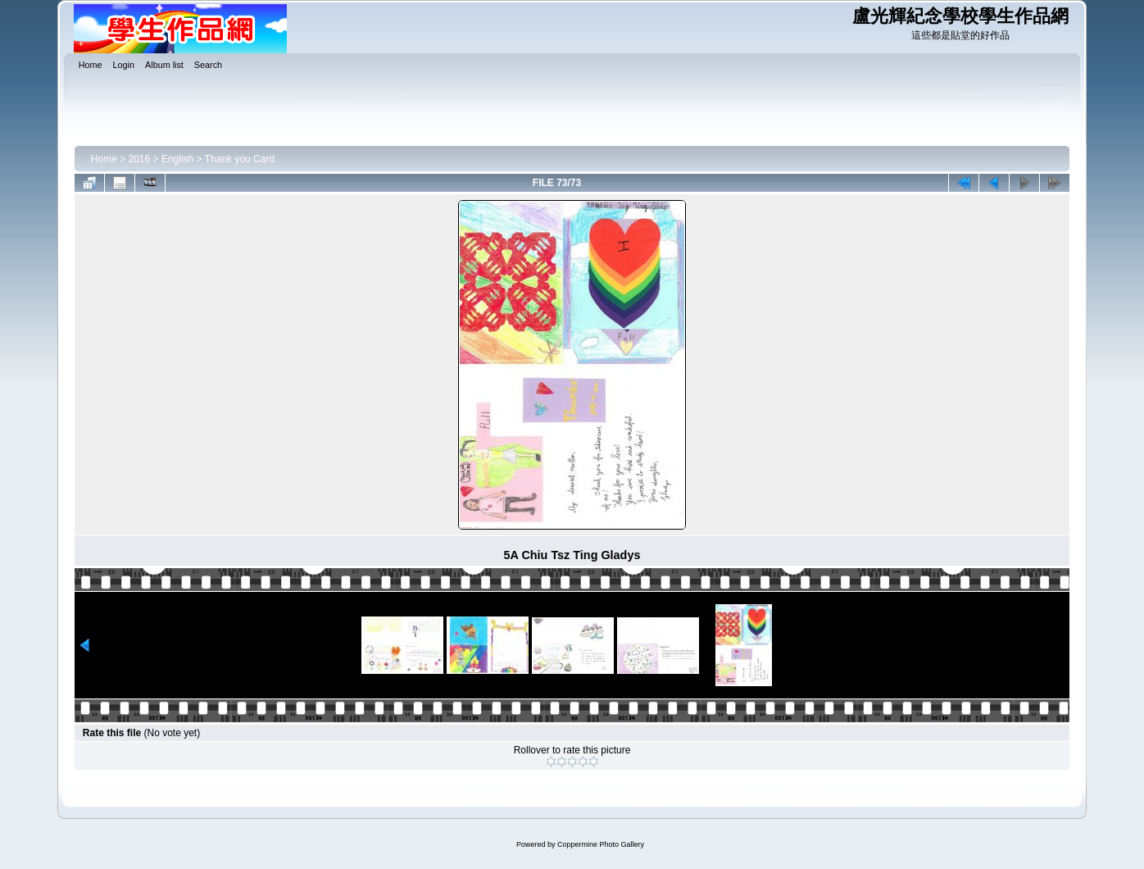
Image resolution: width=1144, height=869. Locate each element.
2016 (140, 159)
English (177, 159)
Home (104, 159)
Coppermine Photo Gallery (600, 844)
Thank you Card (240, 159)
